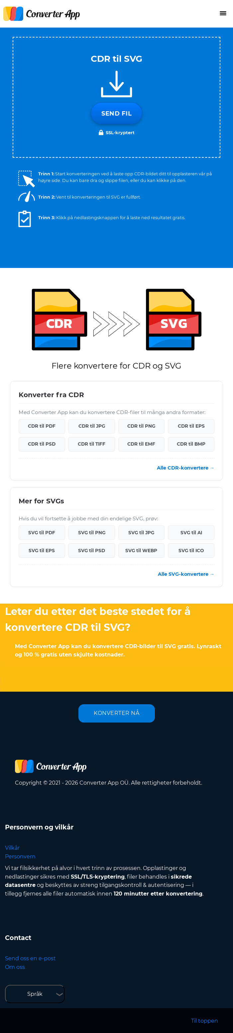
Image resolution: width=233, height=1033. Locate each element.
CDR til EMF (141, 444)
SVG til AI (191, 532)
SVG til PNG (91, 532)
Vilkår (12, 848)
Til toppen (204, 1021)
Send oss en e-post (30, 958)
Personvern (20, 856)
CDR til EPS (191, 426)
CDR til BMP (191, 444)
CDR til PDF (42, 426)
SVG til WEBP (141, 550)
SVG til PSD (91, 550)
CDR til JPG (91, 426)
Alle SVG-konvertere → (186, 574)
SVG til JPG (141, 532)
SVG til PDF (41, 532)
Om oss (15, 967)
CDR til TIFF (91, 444)
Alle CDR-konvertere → (185, 468)
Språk (35, 994)
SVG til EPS (42, 550)
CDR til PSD (42, 444)
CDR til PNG (141, 426)
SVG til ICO (191, 550)
